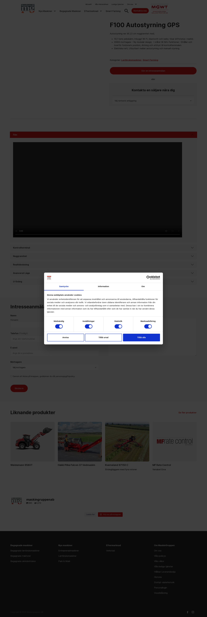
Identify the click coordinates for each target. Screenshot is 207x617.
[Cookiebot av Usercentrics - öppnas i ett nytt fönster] (148, 278)
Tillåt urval (104, 337)
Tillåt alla (141, 337)
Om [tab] (143, 286)
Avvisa (65, 337)
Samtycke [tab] (64, 286)
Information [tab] (103, 286)
